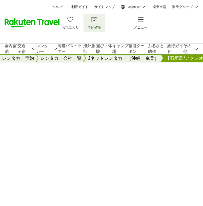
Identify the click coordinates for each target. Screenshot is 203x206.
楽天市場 (159, 7)
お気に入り (70, 22)
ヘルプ (57, 7)
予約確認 (94, 22)
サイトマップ (104, 7)
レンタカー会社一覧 (60, 58)
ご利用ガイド (78, 7)
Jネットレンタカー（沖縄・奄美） (123, 58)
